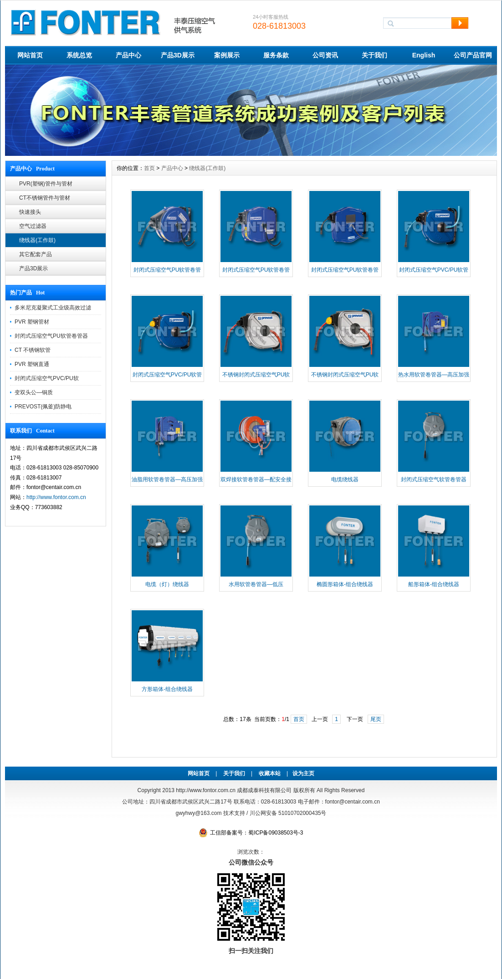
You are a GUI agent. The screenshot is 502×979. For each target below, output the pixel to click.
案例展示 (227, 55)
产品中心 (128, 55)
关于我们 (374, 55)
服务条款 (276, 55)
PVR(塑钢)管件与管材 (45, 183)
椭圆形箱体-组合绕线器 (345, 584)
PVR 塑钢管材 (32, 322)
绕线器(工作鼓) (37, 240)
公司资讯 (325, 55)
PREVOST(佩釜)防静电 (43, 406)
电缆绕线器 (345, 479)
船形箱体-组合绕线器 (433, 584)
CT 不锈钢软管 (33, 350)
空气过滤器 (32, 226)
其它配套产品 (35, 254)
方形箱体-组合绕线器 (167, 689)
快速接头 (30, 212)
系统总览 (79, 55)
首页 (149, 168)
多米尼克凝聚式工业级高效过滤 (53, 307)
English (423, 55)
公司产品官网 (473, 55)
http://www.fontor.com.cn (56, 497)
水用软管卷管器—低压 (256, 584)
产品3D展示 (178, 55)
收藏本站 (270, 773)
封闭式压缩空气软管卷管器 (433, 479)
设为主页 (303, 773)
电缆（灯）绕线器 (167, 584)
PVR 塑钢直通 (32, 364)
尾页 (375, 719)
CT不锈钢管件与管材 (44, 198)
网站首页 (30, 55)
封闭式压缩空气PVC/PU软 (47, 378)
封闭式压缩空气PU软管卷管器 (51, 336)
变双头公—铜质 (34, 392)
